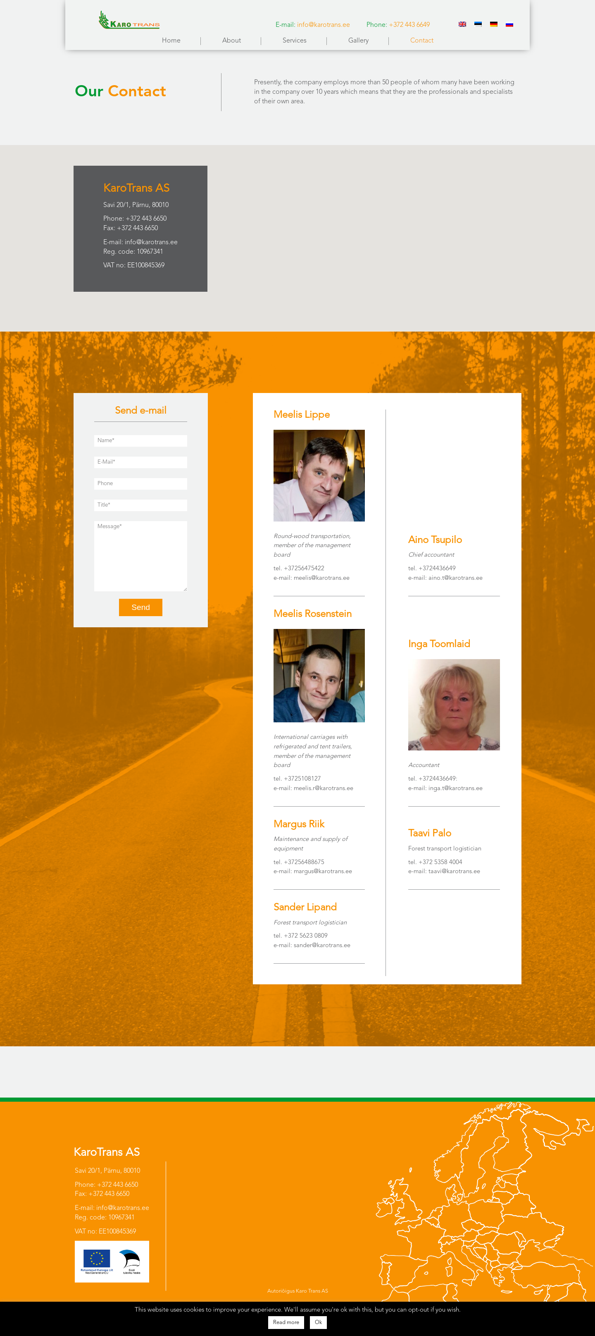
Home (171, 41)
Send (140, 607)
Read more (286, 1322)
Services (295, 41)
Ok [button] (318, 1322)
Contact (421, 41)
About (231, 41)
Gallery (358, 41)
